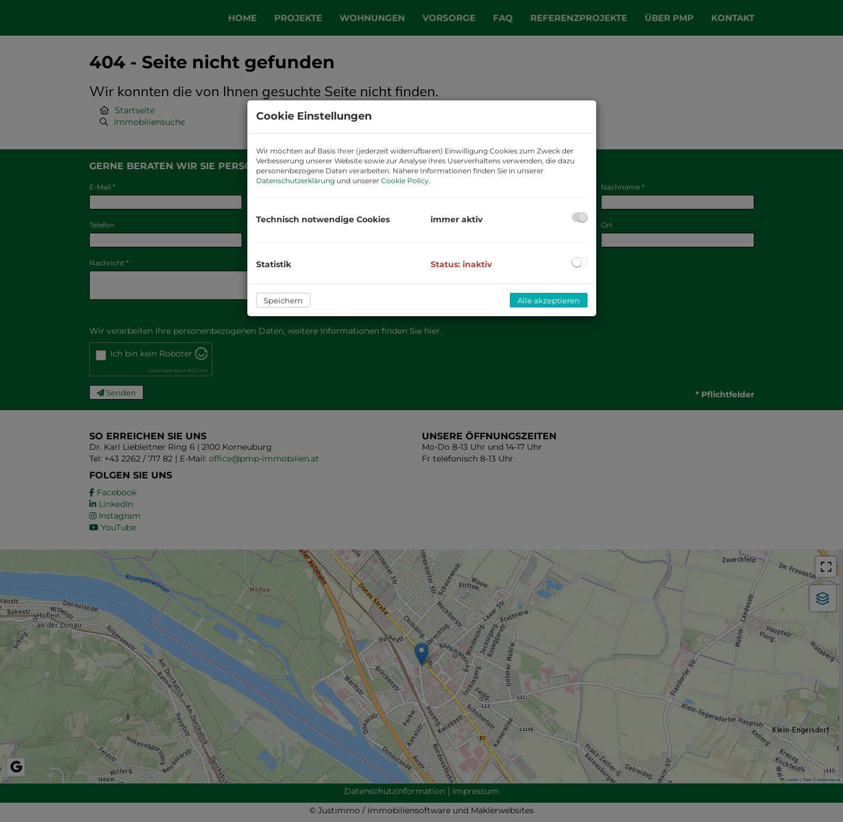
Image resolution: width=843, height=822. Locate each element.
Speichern (283, 300)
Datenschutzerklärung (295, 180)
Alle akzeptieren (548, 300)
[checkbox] (579, 217)
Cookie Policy (405, 180)
